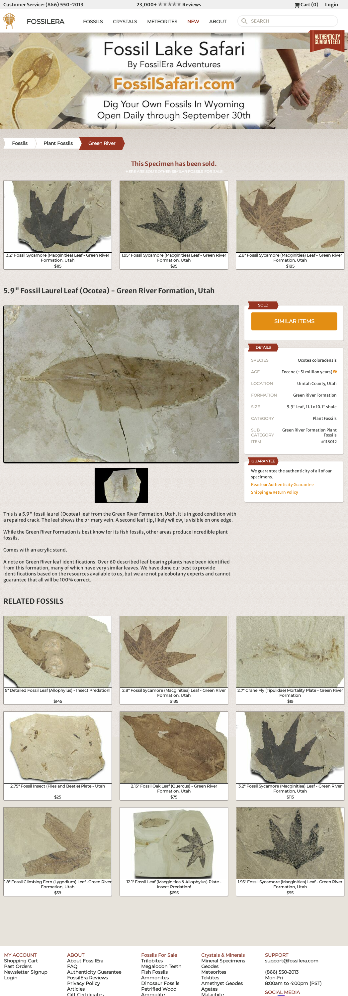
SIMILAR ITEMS (294, 321)
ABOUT (217, 22)
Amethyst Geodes (222, 983)
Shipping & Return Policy (274, 492)
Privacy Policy (83, 983)
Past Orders (18, 966)
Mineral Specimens (223, 961)
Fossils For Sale (159, 955)
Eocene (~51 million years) (309, 371)
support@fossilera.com (291, 961)
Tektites (210, 978)
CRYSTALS (125, 22)
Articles (76, 989)
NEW (193, 22)
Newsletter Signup (25, 972)
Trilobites (152, 961)
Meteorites (213, 972)
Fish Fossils (154, 972)
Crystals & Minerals (223, 955)
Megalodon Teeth (161, 966)
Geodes (209, 966)
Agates (209, 989)
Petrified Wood (158, 989)
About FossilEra (85, 961)
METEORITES (162, 22)
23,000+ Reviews (168, 5)
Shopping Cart (21, 961)
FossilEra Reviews (87, 978)
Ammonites (155, 978)
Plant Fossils (325, 418)
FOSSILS (93, 22)
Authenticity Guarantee (94, 972)
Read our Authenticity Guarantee (282, 484)
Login (331, 5)
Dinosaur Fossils (160, 983)
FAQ (72, 966)
